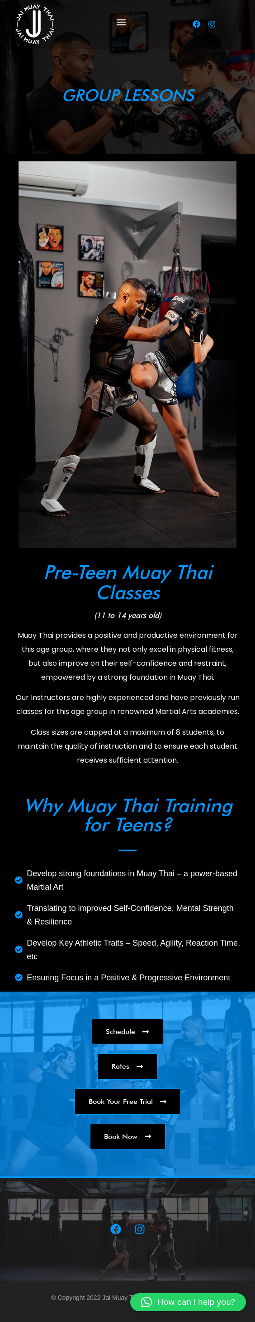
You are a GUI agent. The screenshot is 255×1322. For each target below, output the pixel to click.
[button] (120, 21)
